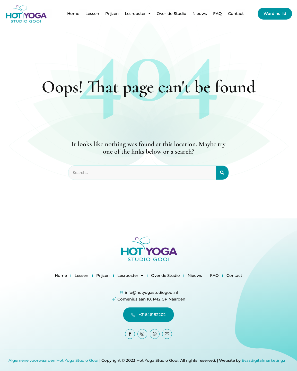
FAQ (217, 13)
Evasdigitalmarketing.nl (265, 360)
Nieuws (200, 13)
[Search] (222, 173)
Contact (236, 13)
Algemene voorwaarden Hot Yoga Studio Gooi (53, 360)
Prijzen (112, 13)
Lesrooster (138, 13)
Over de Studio (171, 13)
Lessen (92, 13)
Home (73, 13)
